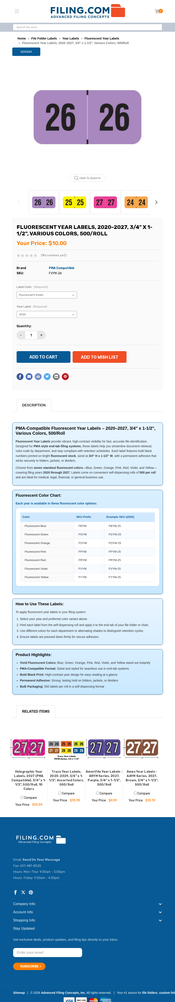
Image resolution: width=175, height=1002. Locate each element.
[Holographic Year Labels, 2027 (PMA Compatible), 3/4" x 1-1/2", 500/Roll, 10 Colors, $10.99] (29, 747)
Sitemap (19, 992)
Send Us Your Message (41, 860)
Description (34, 405)
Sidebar (26, 51)
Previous (19, 202)
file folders (150, 992)
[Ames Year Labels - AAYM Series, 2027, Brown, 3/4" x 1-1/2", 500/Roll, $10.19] (142, 747)
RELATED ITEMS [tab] (36, 711)
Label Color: (32, 287)
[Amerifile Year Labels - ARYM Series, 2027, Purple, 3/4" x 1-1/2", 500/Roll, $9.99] (104, 747)
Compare (29, 798)
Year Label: (32, 306)
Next (156, 202)
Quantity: (24, 326)
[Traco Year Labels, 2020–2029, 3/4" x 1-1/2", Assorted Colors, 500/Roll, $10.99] (66, 747)
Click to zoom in (87, 178)
